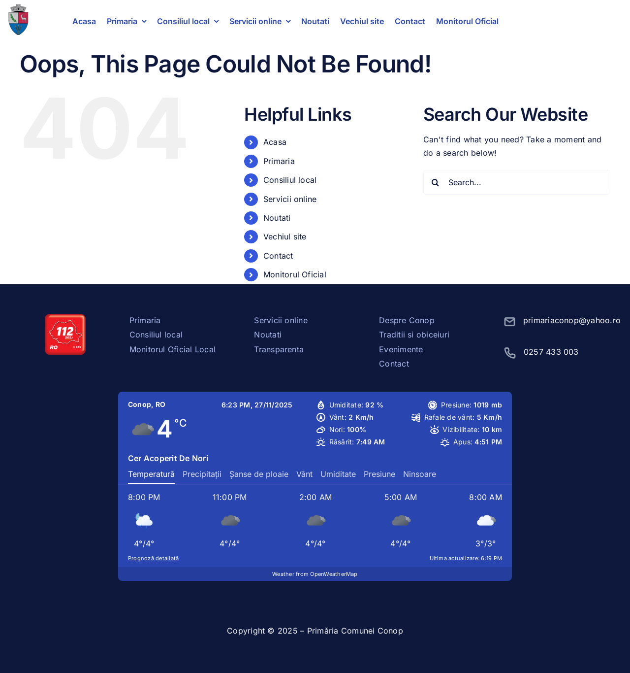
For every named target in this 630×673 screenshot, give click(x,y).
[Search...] (516, 182)
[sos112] (65, 318)
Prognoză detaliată (153, 558)
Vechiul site (285, 236)
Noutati (277, 218)
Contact (278, 256)
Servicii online (290, 199)
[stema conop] (18, 8)
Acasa (274, 142)
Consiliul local (290, 180)
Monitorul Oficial (294, 274)
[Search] (435, 182)
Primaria (279, 161)
